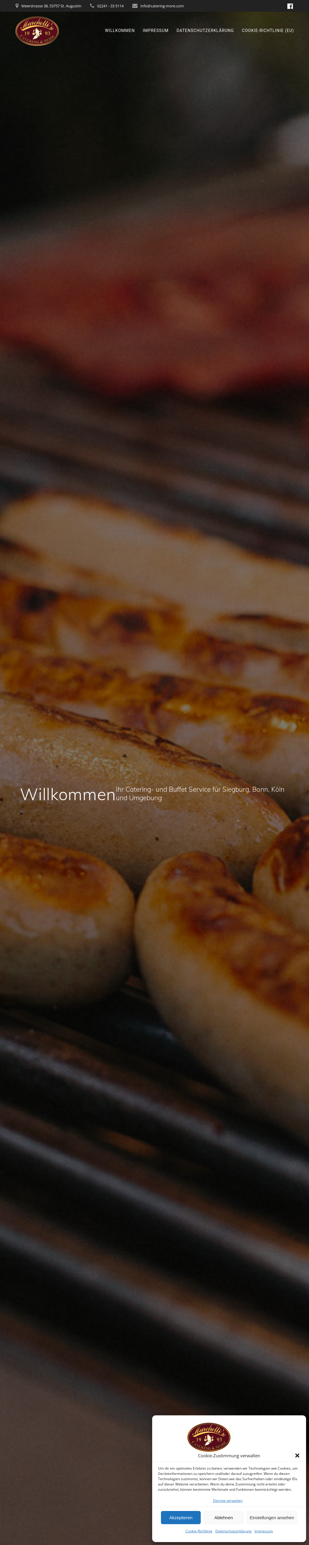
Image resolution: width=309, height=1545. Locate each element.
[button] (297, 1455)
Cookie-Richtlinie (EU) (268, 30)
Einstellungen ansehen (272, 1517)
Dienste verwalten (228, 1500)
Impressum (264, 1531)
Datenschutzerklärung (233, 1531)
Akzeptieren (180, 1517)
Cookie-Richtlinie (199, 1531)
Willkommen (120, 30)
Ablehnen (223, 1517)
